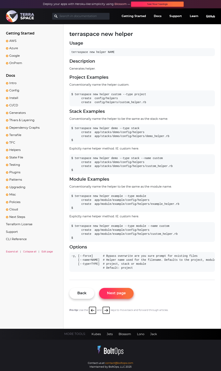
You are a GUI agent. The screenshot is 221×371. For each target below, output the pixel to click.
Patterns (15, 179)
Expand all (12, 251)
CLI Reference (16, 239)
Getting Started (134, 16)
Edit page (47, 251)
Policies (14, 202)
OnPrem (15, 63)
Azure (13, 48)
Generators (17, 112)
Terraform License (19, 224)
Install (13, 98)
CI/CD (13, 105)
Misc (12, 194)
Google (14, 55)
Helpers (15, 150)
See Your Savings (157, 4)
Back (81, 293)
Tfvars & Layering (21, 120)
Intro (12, 83)
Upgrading (17, 187)
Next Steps (17, 217)
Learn (194, 16)
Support (175, 16)
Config (14, 90)
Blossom (120, 4)
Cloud (13, 209)
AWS (12, 40)
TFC (12, 142)
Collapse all (29, 251)
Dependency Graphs (24, 127)
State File (16, 157)
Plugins (14, 172)
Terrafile (15, 135)
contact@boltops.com (119, 363)
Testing (14, 164)
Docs (158, 16)
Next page (116, 293)
